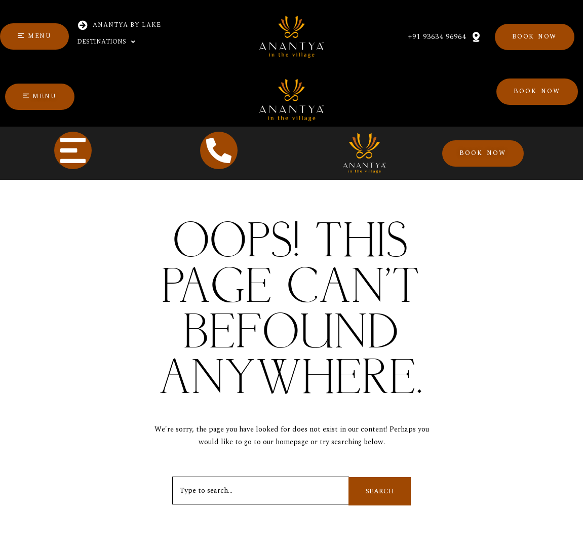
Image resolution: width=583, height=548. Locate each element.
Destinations (106, 42)
